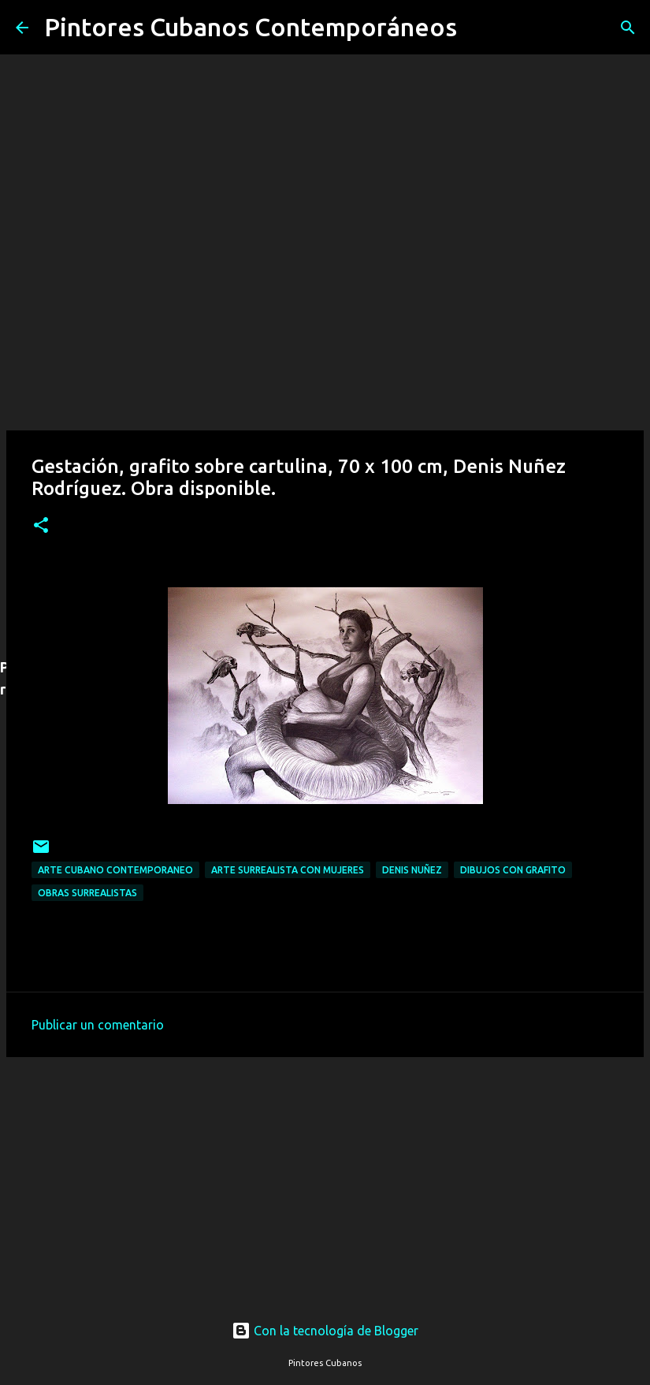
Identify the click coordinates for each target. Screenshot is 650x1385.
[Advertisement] (325, 1173)
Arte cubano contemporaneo (115, 870)
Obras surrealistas (87, 893)
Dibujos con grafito (513, 870)
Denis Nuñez (412, 870)
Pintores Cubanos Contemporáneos (250, 27)
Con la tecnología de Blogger (325, 1331)
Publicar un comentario (98, 1025)
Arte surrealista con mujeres (287, 870)
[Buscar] (479, 28)
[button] (41, 526)
